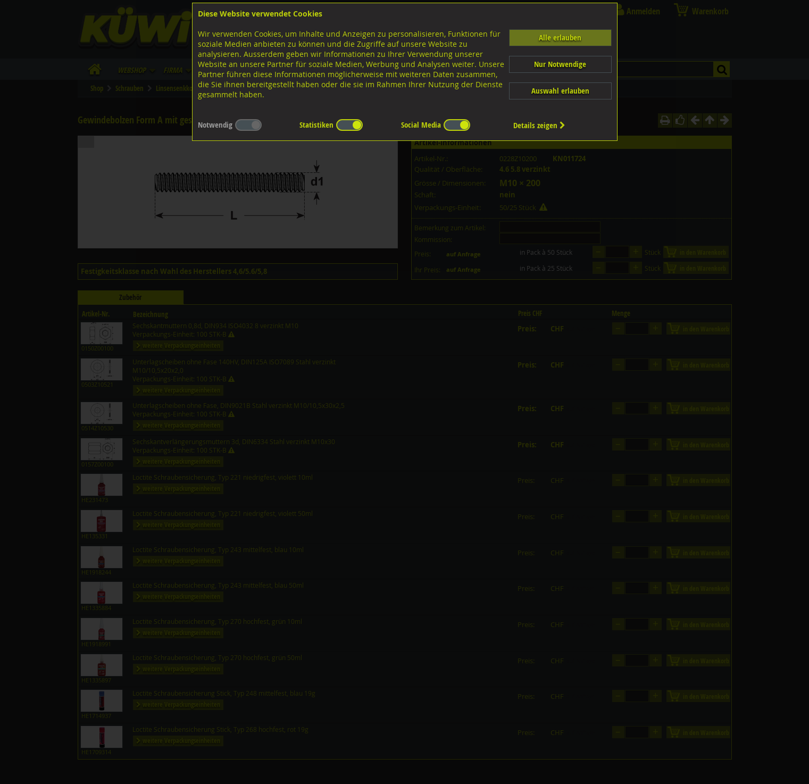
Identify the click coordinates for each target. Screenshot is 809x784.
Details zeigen (539, 125)
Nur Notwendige (560, 64)
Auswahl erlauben (560, 90)
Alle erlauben (560, 37)
